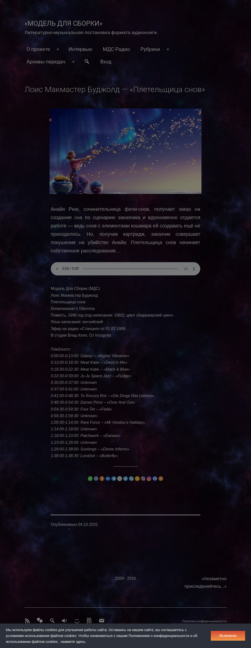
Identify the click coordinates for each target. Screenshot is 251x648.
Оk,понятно (228, 635)
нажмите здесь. (73, 642)
